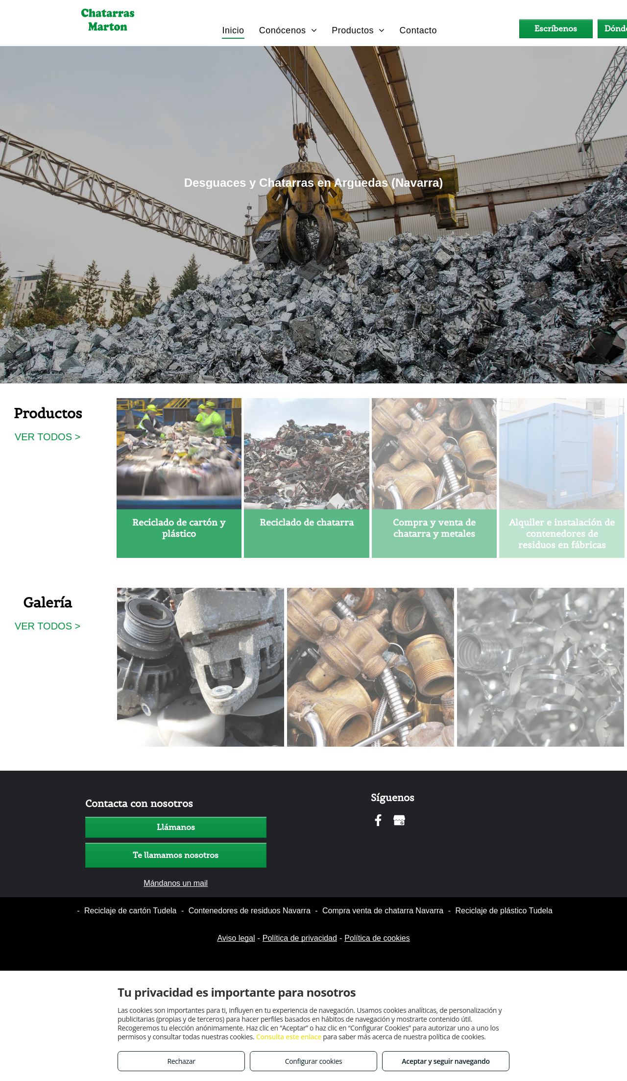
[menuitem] (233, 30)
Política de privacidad (300, 938)
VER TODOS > (47, 436)
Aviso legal (236, 938)
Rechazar (181, 1061)
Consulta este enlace (288, 1036)
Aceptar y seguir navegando (445, 1061)
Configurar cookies (313, 1061)
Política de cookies (377, 938)
